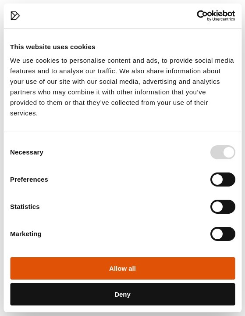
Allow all (122, 268)
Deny (122, 294)
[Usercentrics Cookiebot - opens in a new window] (196, 16)
